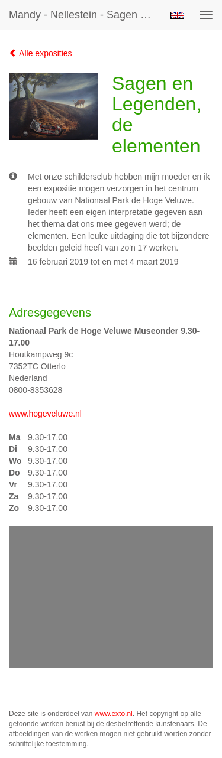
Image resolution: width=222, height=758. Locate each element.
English (177, 15)
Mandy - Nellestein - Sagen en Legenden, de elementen (85, 15)
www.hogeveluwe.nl (45, 413)
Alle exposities (40, 53)
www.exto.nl (114, 714)
